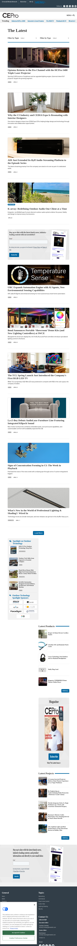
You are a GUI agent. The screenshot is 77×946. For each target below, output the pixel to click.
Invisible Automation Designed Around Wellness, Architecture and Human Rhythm (27, 584)
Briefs (3, 879)
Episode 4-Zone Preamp (36, 21)
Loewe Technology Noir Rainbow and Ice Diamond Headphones (58, 657)
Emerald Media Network (9, 2)
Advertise (23, 2)
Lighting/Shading (43, 887)
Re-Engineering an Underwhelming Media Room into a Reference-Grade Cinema (58, 773)
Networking (41, 877)
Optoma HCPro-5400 (18, 21)
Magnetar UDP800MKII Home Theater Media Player (57, 681)
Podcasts (4, 892)
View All (65, 691)
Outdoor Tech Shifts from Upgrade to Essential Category (26, 560)
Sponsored (5, 889)
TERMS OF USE (37, 945)
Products (10, 520)
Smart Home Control (43, 882)
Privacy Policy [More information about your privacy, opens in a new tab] (14, 928)
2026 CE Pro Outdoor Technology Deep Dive (25, 547)
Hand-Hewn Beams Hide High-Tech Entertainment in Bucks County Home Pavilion (27, 571)
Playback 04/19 (61, 21)
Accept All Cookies (18, 932)
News (9, 82)
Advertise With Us (6, 901)
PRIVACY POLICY (47, 945)
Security (40, 889)
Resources (22, 551)
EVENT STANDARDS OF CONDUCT (49, 943)
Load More (38, 533)
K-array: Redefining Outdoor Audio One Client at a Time (37, 208)
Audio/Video (41, 884)
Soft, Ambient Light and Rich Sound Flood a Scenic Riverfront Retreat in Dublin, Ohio (58, 809)
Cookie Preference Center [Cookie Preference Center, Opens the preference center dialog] (18, 938)
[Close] (34, 905)
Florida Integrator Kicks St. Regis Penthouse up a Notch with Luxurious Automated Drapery (58, 785)
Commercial (41, 879)
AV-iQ (31, 2)
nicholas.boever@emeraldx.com (47, 915)
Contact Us (42, 918)
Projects (21, 576)
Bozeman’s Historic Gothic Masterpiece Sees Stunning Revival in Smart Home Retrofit (58, 797)
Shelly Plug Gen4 (53, 669)
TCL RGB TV (50, 21)
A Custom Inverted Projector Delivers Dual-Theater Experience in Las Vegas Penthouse (58, 761)
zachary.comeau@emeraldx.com (47, 908)
